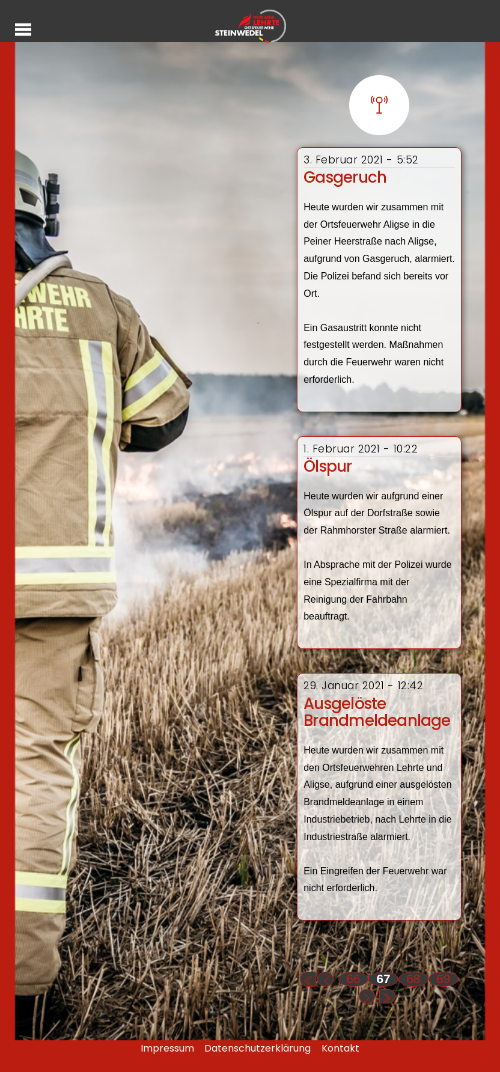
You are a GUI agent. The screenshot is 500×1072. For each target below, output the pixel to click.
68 (413, 978)
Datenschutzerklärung (257, 1048)
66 (354, 978)
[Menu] (23, 29)
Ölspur (327, 466)
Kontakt (340, 1048)
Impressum (167, 1048)
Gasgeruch (344, 177)
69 (443, 978)
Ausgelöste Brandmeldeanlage (377, 712)
